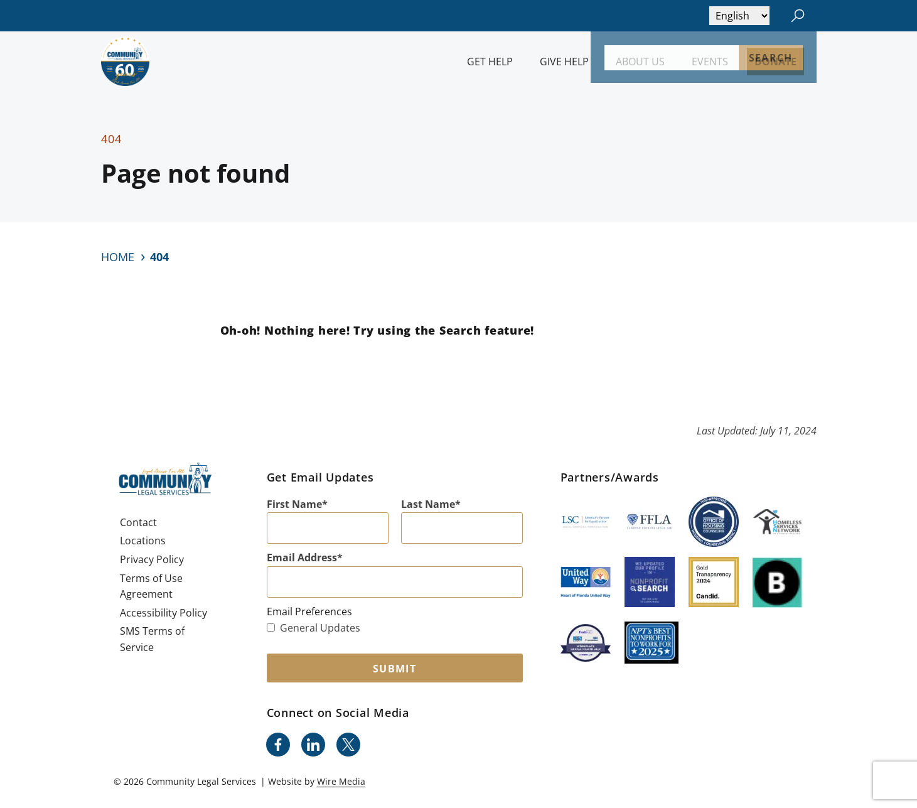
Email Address (302, 557)
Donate (775, 61)
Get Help (490, 61)
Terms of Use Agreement (151, 586)
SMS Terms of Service (152, 639)
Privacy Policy (152, 559)
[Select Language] (739, 15)
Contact (138, 522)
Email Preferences (309, 611)
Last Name (428, 504)
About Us (640, 61)
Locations (143, 540)
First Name (294, 504)
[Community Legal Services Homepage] (125, 61)
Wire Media (341, 781)
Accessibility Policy (163, 613)
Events (710, 61)
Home (117, 256)
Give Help (564, 61)
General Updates (313, 628)
